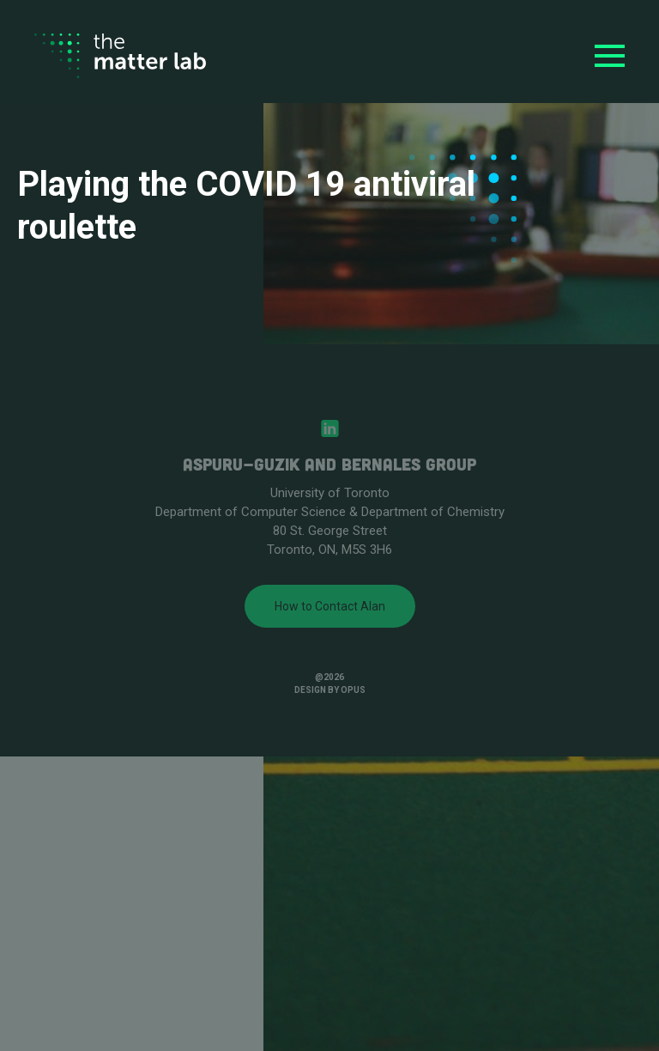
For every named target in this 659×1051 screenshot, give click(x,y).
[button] (609, 55)
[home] (120, 56)
